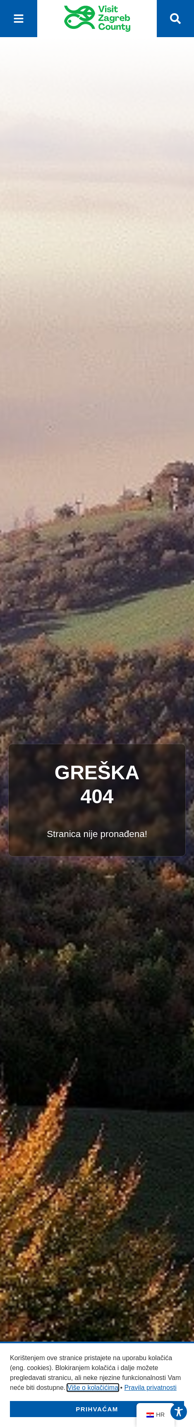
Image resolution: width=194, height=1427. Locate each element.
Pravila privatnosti (151, 1387)
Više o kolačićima (92, 1387)
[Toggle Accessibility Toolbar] (179, 1412)
